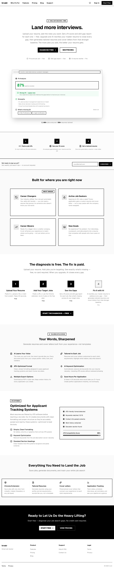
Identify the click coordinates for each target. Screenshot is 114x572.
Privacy (89, 553)
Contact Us (62, 553)
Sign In (96, 3)
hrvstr (5, 3)
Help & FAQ (62, 549)
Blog (42, 3)
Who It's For (15, 3)
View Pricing (66, 528)
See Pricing (68, 50)
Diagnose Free (48, 50)
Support (50, 3)
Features (26, 3)
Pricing (34, 3)
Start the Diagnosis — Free (57, 313)
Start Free (107, 3)
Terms (89, 549)
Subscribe (105, 164)
